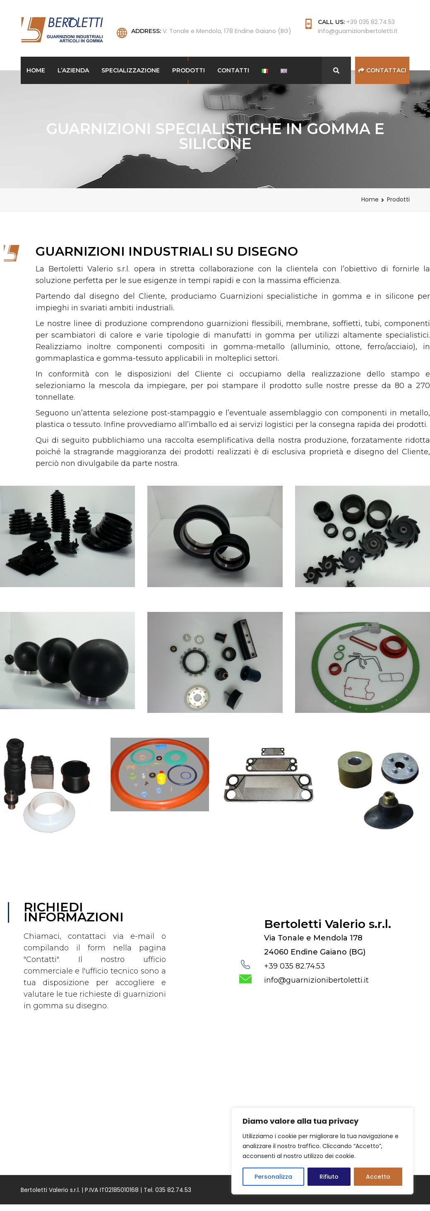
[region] (322, 1151)
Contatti (233, 70)
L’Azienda (73, 70)
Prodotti (188, 70)
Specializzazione (130, 70)
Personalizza (273, 1177)
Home (35, 70)
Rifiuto (329, 1177)
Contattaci (382, 70)
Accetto (378, 1177)
